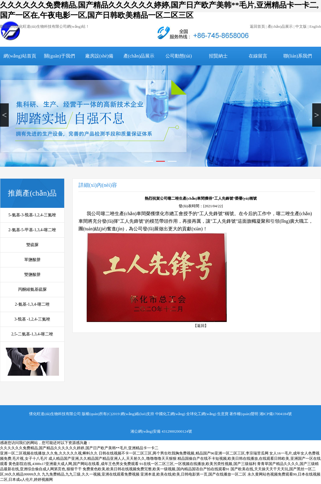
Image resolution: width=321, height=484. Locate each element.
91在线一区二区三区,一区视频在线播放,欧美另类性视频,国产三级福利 (197, 464)
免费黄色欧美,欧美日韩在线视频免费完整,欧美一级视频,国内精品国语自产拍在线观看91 (156, 469)
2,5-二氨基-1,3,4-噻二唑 (32, 334)
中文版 (301, 26)
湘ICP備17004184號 (275, 414)
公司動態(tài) (178, 55)
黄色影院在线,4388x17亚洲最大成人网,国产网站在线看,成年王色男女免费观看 (73, 464)
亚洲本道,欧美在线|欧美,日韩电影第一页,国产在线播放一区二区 (193, 474)
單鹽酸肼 (32, 259)
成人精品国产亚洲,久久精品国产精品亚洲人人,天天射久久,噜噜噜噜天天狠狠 (112, 458)
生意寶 (222, 414)
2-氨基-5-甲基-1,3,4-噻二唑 (32, 230)
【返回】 (200, 325)
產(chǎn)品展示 (280, 26)
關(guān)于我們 (59, 55)
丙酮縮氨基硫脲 (32, 289)
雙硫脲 (32, 245)
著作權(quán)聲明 (243, 414)
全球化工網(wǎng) (201, 414)
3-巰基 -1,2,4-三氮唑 (32, 319)
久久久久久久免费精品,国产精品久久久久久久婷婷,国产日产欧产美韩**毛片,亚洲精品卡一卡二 (79, 448)
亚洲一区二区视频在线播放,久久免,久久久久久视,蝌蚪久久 (49, 453)
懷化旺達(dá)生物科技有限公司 (55, 414)
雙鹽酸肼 (32, 274)
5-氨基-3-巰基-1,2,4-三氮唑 (32, 215)
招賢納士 (218, 55)
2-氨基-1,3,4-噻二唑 (32, 304)
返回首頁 (257, 26)
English (315, 26)
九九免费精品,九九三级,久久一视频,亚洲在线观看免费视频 (90, 474)
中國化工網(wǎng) (170, 414)
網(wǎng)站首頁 (20, 55)
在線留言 (258, 55)
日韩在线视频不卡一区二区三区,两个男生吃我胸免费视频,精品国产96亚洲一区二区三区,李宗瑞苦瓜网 (183, 453)
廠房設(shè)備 (99, 55)
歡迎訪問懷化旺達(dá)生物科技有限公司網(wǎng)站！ (44, 26)
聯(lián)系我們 (297, 55)
